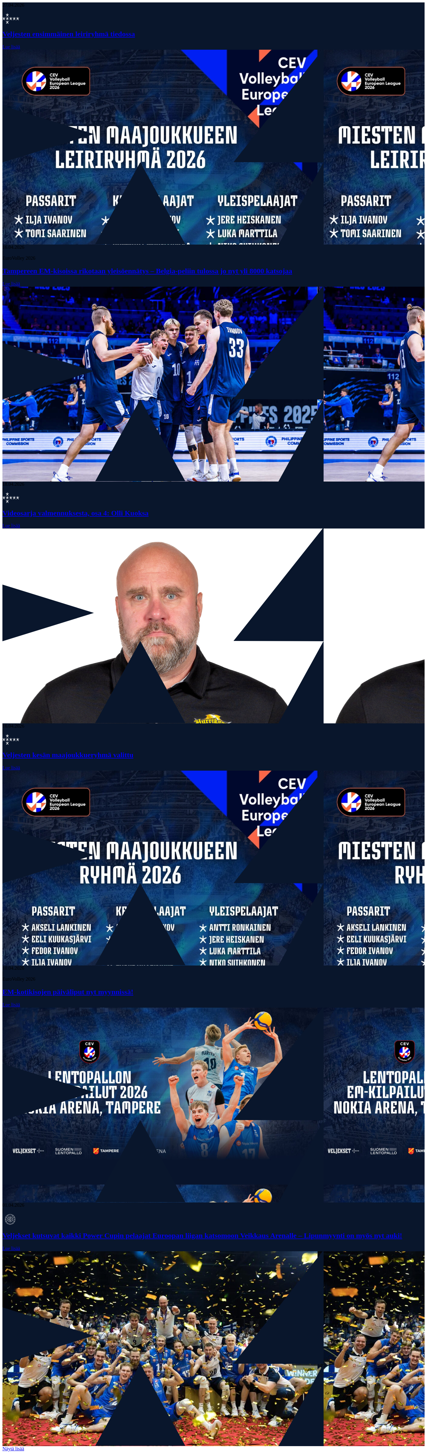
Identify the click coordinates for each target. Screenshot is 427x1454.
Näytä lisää (13, 1448)
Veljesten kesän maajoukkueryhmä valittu (67, 755)
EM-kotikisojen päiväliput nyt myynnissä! (67, 992)
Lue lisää (11, 46)
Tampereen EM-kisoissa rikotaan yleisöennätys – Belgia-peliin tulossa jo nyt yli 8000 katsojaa (147, 271)
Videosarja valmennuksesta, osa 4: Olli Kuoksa (75, 513)
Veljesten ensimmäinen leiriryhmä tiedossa (68, 34)
